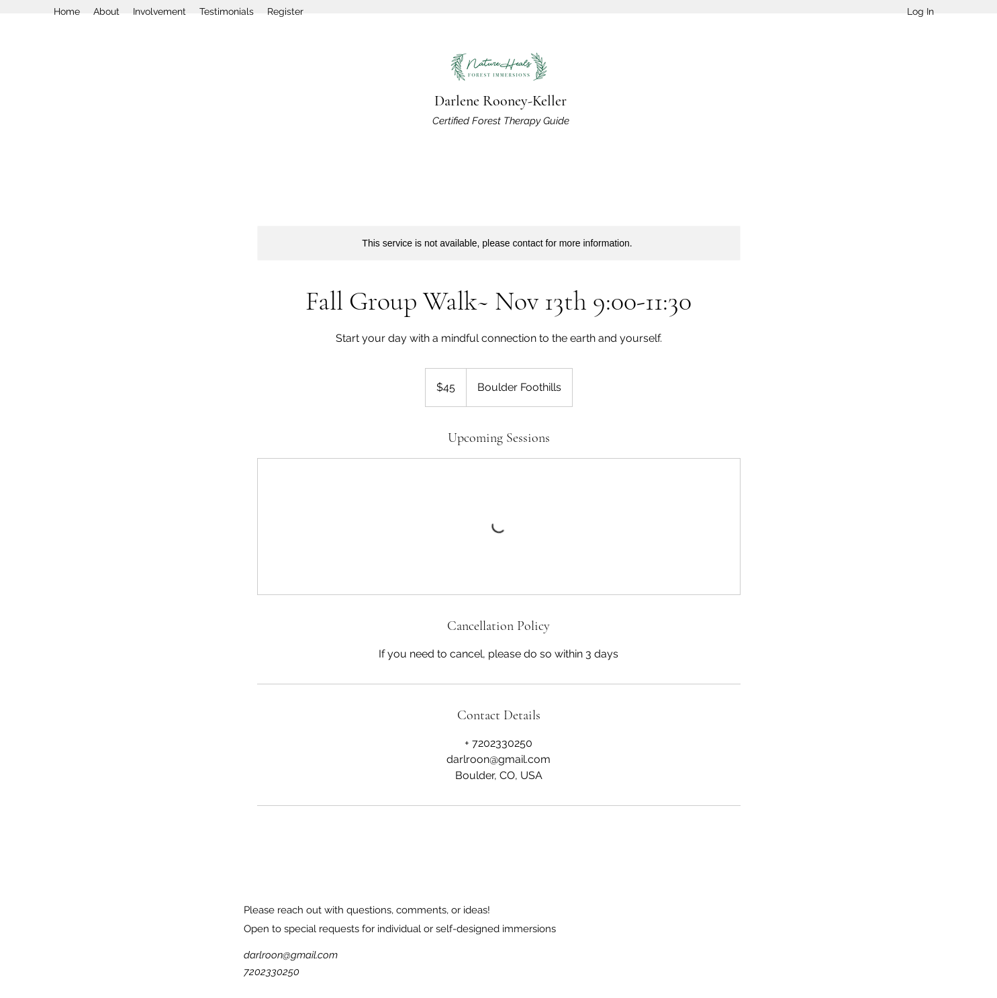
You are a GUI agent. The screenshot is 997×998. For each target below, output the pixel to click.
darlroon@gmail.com (291, 955)
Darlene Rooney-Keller (500, 100)
